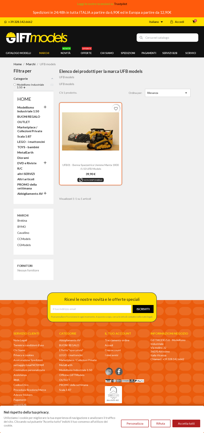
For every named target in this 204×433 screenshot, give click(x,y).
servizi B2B (20, 404)
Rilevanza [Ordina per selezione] (167, 93)
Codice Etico (21, 384)
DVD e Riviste (27, 163)
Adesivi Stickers (23, 394)
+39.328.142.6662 (173, 359)
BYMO (21, 226)
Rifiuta (160, 423)
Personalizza (135, 423)
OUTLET (23, 122)
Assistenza (20, 375)
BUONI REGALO (28, 116)
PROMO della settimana (27, 186)
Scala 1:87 (24, 136)
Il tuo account (118, 333)
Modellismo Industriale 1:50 (28, 109)
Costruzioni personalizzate (29, 370)
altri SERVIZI (26, 173)
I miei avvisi (111, 355)
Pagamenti (20, 399)
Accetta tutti (186, 423)
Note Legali (20, 340)
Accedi (109, 345)
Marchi (23, 215)
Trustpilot (120, 4)
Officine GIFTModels (71, 375)
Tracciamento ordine (117, 340)
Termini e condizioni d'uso (29, 345)
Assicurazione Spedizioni (28, 360)
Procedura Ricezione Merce (30, 389)
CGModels (24, 245)
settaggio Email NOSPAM (29, 365)
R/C (19, 168)
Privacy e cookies (24, 355)
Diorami (23, 157)
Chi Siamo (19, 350)
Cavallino (23, 232)
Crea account (113, 350)
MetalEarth (25, 152)
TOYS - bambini (28, 147)
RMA (16, 379)
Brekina (22, 220)
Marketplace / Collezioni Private (29, 129)
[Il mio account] (177, 21)
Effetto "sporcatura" (71, 350)
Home (24, 99)
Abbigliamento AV (30, 193)
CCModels (24, 239)
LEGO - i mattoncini (31, 141)
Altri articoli (25, 179)
